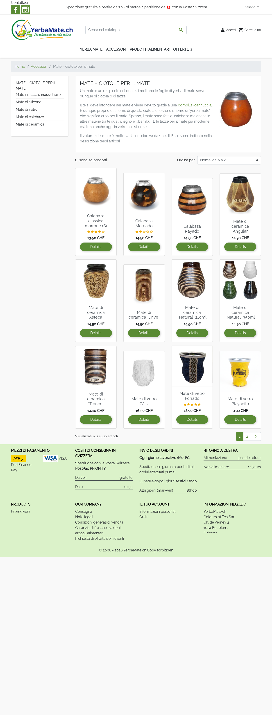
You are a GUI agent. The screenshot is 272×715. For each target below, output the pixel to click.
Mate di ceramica (30, 124)
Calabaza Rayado (192, 229)
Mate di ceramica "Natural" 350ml (240, 312)
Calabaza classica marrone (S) (96, 221)
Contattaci (19, 2)
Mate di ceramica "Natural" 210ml (192, 312)
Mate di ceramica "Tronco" (96, 399)
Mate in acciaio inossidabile (38, 94)
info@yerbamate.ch (233, 561)
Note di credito (151, 539)
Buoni (144, 550)
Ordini (144, 534)
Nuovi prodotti (23, 534)
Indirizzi (145, 545)
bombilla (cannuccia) (195, 105)
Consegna (83, 528)
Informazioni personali (157, 528)
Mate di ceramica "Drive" (144, 315)
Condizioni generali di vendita (99, 539)
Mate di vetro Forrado (192, 396)
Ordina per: (186, 160)
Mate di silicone (28, 102)
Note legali (84, 534)
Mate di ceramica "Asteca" (96, 312)
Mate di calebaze (30, 117)
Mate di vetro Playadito (240, 401)
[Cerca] (136, 30)
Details (95, 247)
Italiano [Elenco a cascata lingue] (250, 7)
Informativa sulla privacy (95, 572)
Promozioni (20, 528)
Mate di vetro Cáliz (144, 401)
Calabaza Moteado (144, 223)
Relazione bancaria (91, 566)
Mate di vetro (27, 109)
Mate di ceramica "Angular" (240, 226)
